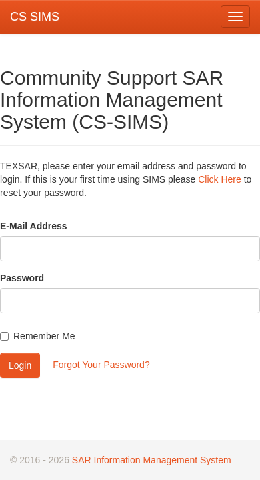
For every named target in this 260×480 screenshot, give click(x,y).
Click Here (219, 179)
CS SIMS (34, 16)
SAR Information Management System (151, 460)
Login (20, 365)
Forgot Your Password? (101, 364)
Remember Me (37, 336)
